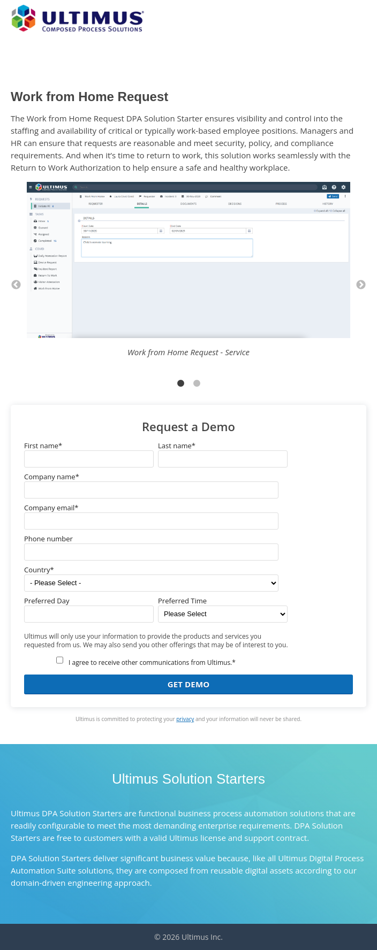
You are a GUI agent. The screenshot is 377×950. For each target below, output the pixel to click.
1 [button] (180, 383)
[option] (188, 274)
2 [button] (196, 383)
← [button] (16, 285)
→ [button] (361, 285)
